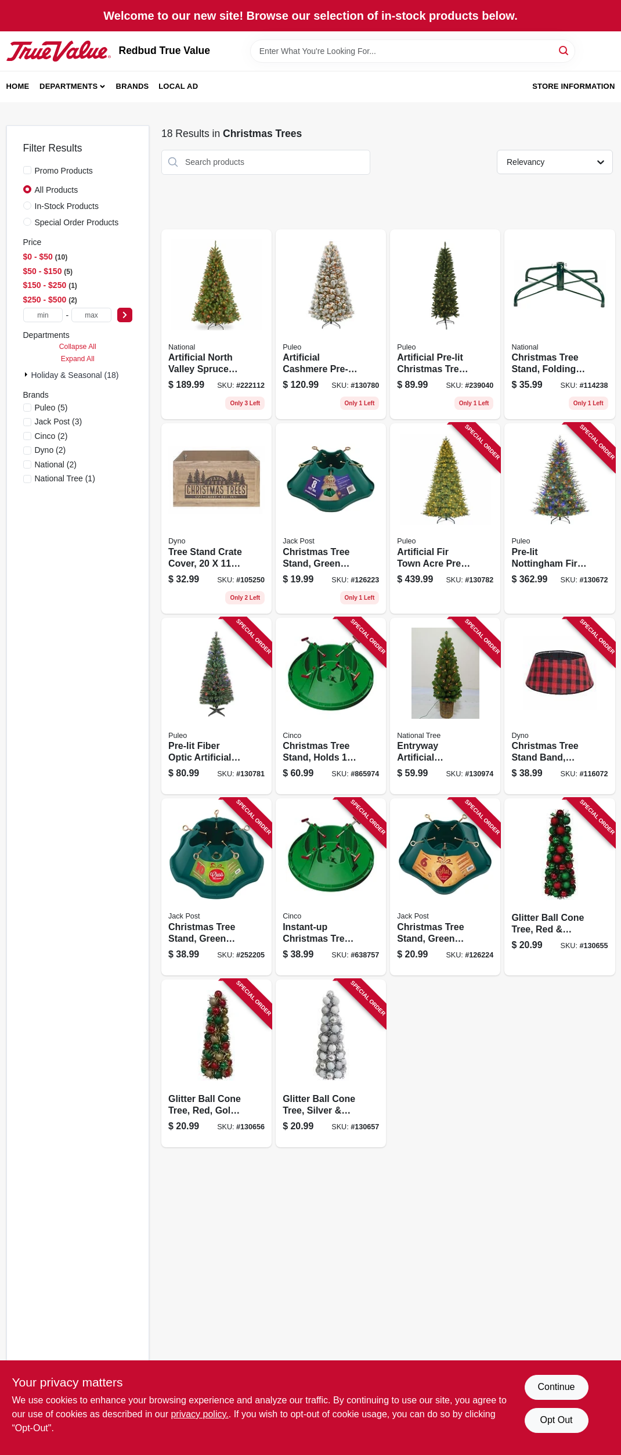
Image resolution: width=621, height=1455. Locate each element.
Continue (556, 1387)
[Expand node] (27, 374)
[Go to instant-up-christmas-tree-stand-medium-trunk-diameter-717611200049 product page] (331, 886)
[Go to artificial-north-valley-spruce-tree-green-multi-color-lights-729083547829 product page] (216, 324)
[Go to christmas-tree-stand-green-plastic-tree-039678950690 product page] (445, 886)
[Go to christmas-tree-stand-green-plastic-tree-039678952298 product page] (216, 886)
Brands (132, 86)
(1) (65, 478)
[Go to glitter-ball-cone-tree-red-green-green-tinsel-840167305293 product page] (559, 886)
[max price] (91, 315)
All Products (56, 190)
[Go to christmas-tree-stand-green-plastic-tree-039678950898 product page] (331, 518)
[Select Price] (124, 315)
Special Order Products (77, 222)
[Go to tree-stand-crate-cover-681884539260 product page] (216, 518)
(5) (51, 407)
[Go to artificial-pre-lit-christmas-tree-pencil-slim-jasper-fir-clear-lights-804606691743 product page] (445, 324)
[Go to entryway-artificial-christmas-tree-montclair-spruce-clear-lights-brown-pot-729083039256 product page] (445, 706)
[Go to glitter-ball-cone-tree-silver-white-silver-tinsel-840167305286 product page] (331, 1063)
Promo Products (64, 171)
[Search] (564, 50)
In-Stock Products (67, 206)
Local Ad (178, 86)
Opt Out (556, 1420)
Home (18, 86)
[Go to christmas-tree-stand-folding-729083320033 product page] (559, 324)
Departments (68, 86)
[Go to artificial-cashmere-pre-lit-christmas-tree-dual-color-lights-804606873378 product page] (331, 324)
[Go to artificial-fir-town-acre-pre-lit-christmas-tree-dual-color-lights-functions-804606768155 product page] (445, 518)
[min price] (43, 315)
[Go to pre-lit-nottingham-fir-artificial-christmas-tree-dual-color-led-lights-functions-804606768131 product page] (559, 518)
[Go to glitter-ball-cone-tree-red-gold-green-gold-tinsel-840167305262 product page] (216, 1063)
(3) (58, 421)
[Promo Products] (27, 170)
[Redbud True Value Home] (58, 51)
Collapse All (77, 347)
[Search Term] (412, 51)
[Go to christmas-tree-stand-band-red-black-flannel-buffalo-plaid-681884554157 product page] (559, 706)
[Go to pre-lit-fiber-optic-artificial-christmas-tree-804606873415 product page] (216, 706)
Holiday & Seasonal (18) (75, 375)
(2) (51, 436)
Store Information (573, 86)
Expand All (78, 359)
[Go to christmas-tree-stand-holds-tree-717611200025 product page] (331, 706)
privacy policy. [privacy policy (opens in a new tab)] (199, 1414)
